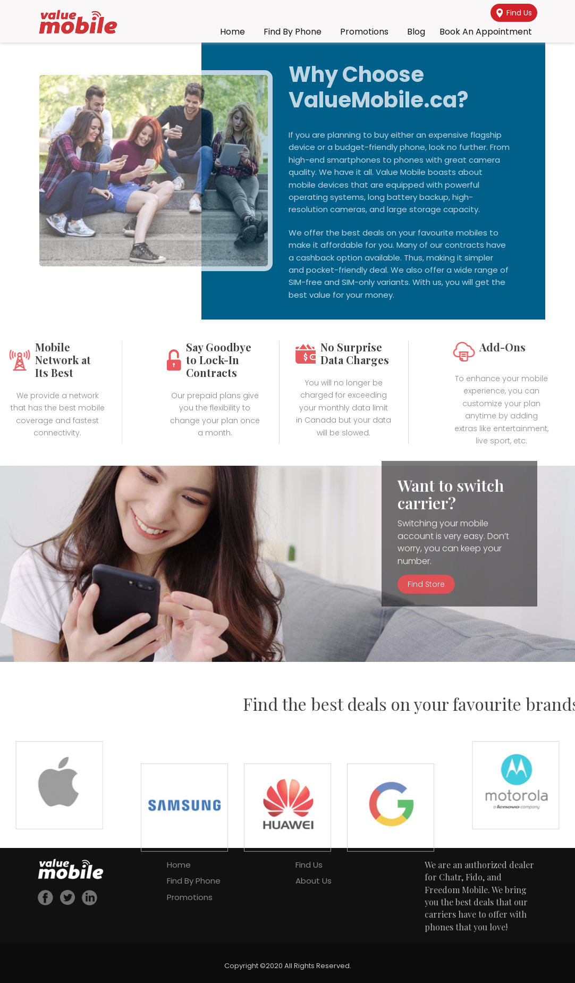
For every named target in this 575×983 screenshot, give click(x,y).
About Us (313, 880)
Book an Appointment (485, 32)
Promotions (364, 32)
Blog (416, 32)
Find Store (426, 545)
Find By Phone (293, 32)
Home (232, 32)
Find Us (514, 12)
